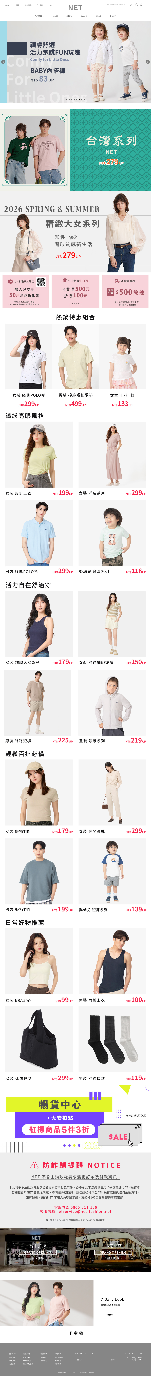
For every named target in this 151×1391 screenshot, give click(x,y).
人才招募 (12, 1364)
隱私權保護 (59, 1357)
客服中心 (44, 1361)
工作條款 (58, 1364)
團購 (17, 5)
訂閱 (113, 1360)
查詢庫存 (28, 5)
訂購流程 (26, 1357)
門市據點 (40, 5)
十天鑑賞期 (27, 1361)
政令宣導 (58, 1361)
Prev (3, 62)
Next (148, 62)
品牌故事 (12, 1357)
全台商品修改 (28, 1364)
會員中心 (44, 1357)
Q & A (51, 5)
